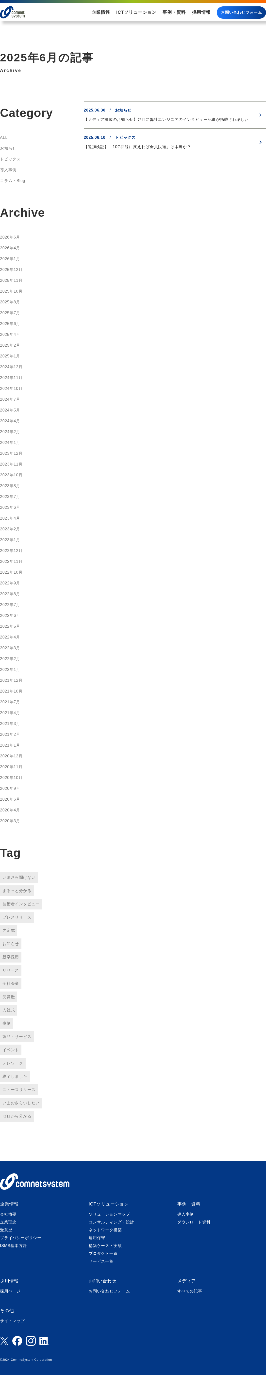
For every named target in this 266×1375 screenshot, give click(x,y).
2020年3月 (10, 821)
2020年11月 (11, 767)
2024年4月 (10, 421)
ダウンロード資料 (193, 1222)
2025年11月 (11, 280)
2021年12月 (11, 680)
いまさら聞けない (18, 877)
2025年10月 (11, 291)
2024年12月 (11, 367)
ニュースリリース (18, 1090)
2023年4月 (10, 518)
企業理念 (8, 1222)
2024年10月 (11, 388)
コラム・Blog (12, 181)
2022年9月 (10, 583)
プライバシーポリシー (20, 1238)
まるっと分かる (17, 891)
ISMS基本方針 (13, 1246)
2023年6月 (10, 507)
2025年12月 (11, 270)
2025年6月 (10, 324)
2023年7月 (10, 497)
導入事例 (8, 170)
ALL (4, 137)
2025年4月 (10, 334)
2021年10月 (11, 691)
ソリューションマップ (109, 1214)
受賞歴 (8, 997)
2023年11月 (11, 464)
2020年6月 (10, 799)
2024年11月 (11, 378)
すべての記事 (189, 1291)
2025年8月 (10, 302)
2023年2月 (10, 529)
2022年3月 (10, 648)
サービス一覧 (101, 1261)
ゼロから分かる (17, 1116)
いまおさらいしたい (21, 1103)
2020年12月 (11, 756)
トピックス (10, 159)
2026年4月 (10, 248)
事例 (6, 1023)
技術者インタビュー (21, 904)
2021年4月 (10, 713)
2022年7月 (10, 605)
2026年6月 (10, 237)
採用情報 (201, 12)
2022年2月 (10, 659)
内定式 (8, 930)
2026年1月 (10, 259)
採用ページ (10, 1291)
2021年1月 (10, 745)
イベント (10, 1050)
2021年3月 (10, 724)
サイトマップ (12, 1321)
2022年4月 (10, 637)
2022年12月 (11, 551)
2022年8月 (10, 594)
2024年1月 (10, 442)
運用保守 (97, 1238)
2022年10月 (11, 572)
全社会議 (10, 983)
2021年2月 (10, 734)
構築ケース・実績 (105, 1246)
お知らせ (8, 148)
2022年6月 (10, 615)
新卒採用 (10, 957)
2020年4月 (10, 810)
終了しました (14, 1076)
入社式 (8, 1010)
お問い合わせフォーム (241, 12)
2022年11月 (11, 561)
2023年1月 (10, 540)
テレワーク (12, 1063)
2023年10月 (11, 475)
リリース (10, 970)
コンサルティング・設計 (111, 1222)
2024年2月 (10, 432)
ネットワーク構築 (105, 1230)
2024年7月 (10, 399)
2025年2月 (10, 345)
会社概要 (8, 1214)
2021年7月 (10, 702)
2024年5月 (10, 410)
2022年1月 (10, 669)
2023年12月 (11, 453)
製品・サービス (17, 1037)
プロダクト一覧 (103, 1253)
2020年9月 (10, 788)
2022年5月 (10, 626)
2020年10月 (11, 778)
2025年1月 (10, 356)
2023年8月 (10, 486)
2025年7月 (10, 313)
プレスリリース (17, 917)
